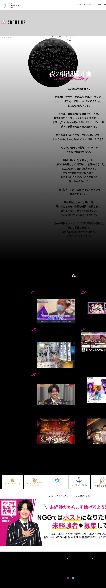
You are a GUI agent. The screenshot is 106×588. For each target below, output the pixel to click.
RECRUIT (25, 565)
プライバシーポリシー (63, 574)
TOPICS (89, 5)
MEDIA (100, 5)
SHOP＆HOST (80, 5)
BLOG (94, 5)
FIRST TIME (27, 559)
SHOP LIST (52, 559)
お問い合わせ (81, 574)
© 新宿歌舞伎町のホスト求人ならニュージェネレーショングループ (70, 582)
